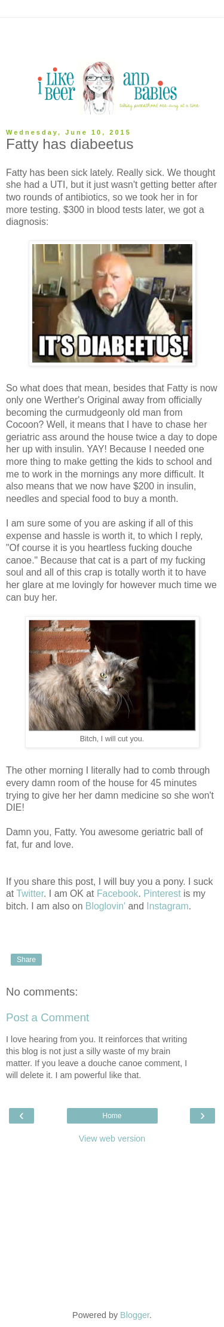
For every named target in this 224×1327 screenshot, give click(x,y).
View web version (112, 1138)
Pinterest (161, 893)
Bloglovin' (105, 906)
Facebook (118, 893)
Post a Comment (47, 1017)
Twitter (30, 893)
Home (111, 1116)
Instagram (167, 906)
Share (26, 959)
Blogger (134, 1315)
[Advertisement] (112, 33)
